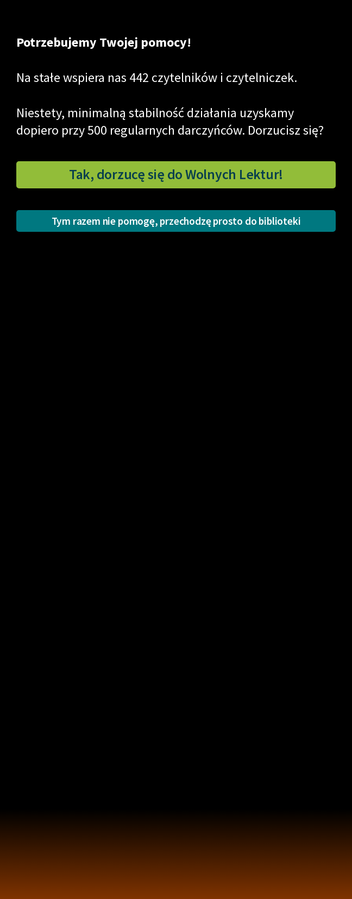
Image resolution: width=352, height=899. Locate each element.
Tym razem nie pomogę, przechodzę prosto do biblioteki (176, 220)
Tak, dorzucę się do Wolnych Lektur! (176, 174)
